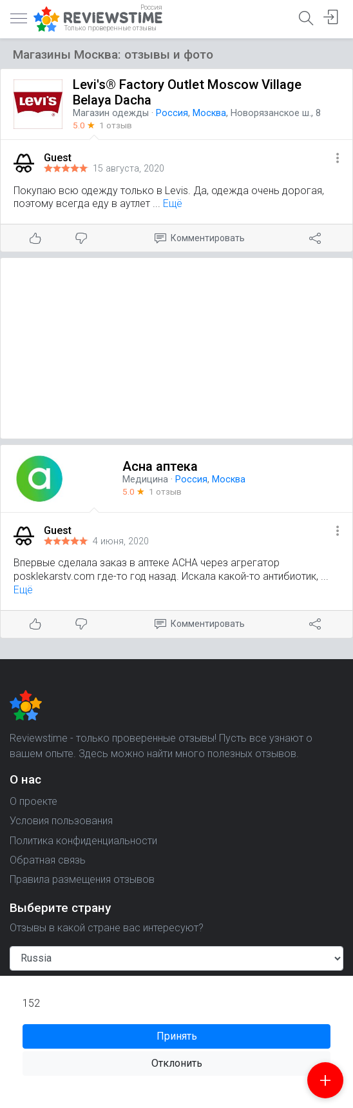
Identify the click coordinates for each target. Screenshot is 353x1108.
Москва (209, 113)
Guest (58, 158)
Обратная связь (48, 860)
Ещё (172, 203)
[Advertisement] (176, 348)
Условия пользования (61, 821)
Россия (172, 113)
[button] (337, 159)
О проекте (33, 801)
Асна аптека (160, 466)
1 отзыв (115, 125)
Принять (177, 1036)
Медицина (145, 479)
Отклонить (176, 1063)
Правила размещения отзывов (82, 879)
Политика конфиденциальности (83, 841)
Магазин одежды (111, 113)
